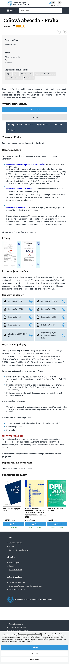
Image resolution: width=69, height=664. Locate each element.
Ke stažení (29, 124)
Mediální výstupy (15, 570)
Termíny (11, 124)
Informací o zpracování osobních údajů (30, 634)
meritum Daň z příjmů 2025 (11, 510)
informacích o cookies (25, 641)
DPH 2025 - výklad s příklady (55, 510)
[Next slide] (65, 503)
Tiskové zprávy (14, 563)
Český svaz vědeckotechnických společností (31, 378)
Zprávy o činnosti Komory (18, 550)
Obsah (19, 124)
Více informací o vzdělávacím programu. (19, 232)
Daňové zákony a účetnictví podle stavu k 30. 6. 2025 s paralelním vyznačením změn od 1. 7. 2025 (35, 513)
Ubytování (58, 124)
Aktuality (12, 566)
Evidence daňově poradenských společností (25, 586)
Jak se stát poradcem (17, 582)
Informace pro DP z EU (17, 590)
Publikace (11, 130)
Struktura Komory (15, 543)
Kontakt (12, 546)
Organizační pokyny (44, 124)
